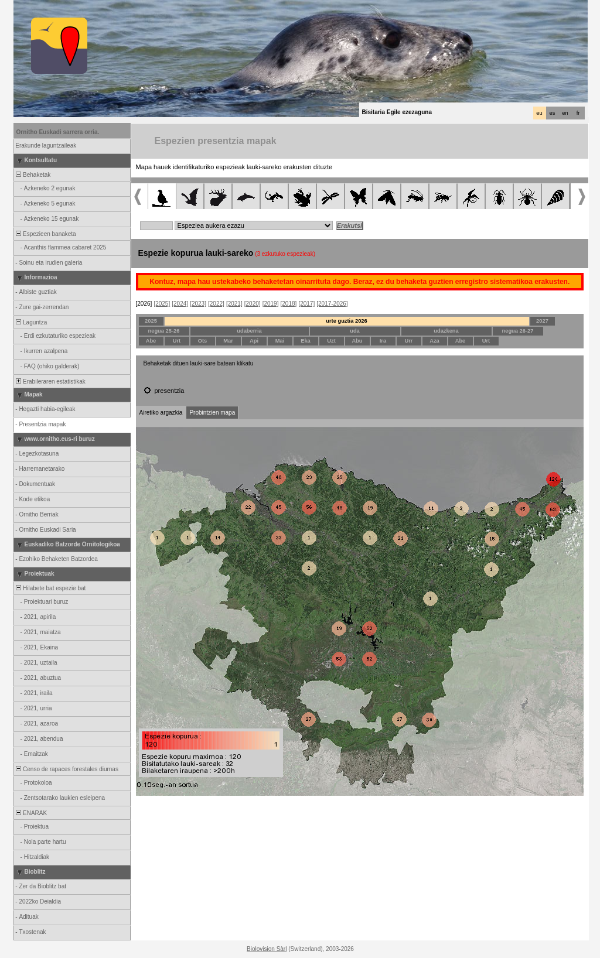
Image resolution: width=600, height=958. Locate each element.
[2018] (289, 303)
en (565, 113)
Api (254, 341)
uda (355, 331)
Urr (409, 341)
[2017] (306, 303)
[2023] (198, 303)
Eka (306, 341)
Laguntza (31, 322)
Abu (357, 341)
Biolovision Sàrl (267, 949)
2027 (542, 321)
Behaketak (33, 175)
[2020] (252, 303)
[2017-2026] (331, 303)
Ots (202, 341)
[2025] (162, 303)
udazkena (446, 331)
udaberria (249, 331)
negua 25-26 (164, 331)
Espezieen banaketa (45, 234)
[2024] (180, 303)
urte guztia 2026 (346, 321)
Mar (228, 341)
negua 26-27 (518, 331)
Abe (151, 341)
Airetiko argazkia (161, 412)
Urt (176, 341)
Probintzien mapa (212, 412)
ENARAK (31, 813)
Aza (434, 341)
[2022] (216, 303)
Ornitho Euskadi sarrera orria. (58, 132)
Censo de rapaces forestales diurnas (66, 769)
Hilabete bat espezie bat (50, 588)
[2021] (234, 303)
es (552, 113)
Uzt (331, 341)
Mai (280, 341)
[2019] (270, 303)
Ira (383, 341)
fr (578, 113)
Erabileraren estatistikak (50, 381)
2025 (151, 321)
